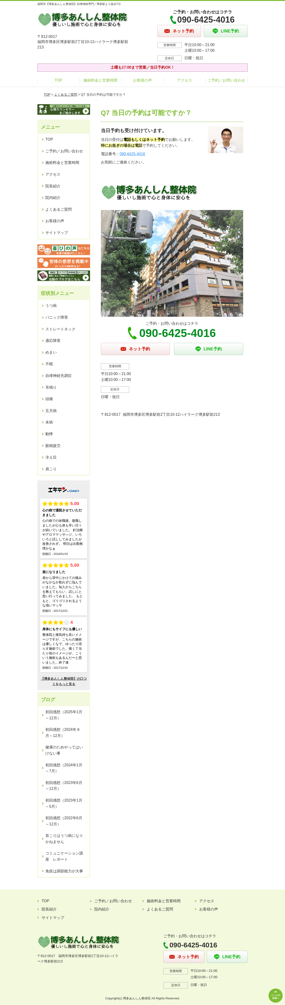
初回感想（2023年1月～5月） (63, 803)
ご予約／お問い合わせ (226, 80)
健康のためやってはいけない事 (64, 750)
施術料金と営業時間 (100, 80)
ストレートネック (60, 329)
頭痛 (49, 399)
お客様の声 (142, 80)
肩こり (51, 469)
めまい (51, 352)
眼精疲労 (52, 446)
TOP (58, 80)
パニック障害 (56, 317)
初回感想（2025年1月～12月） (63, 715)
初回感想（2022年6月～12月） (63, 821)
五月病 (51, 411)
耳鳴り (51, 387)
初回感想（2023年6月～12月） (63, 786)
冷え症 (51, 457)
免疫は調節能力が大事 (64, 871)
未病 (49, 422)
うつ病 (51, 306)
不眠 (49, 364)
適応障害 (52, 341)
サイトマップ (56, 233)
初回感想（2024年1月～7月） (63, 768)
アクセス (184, 80)
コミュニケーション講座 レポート (64, 856)
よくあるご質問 (65, 94)
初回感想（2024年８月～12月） (62, 733)
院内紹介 (52, 198)
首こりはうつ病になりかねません (64, 839)
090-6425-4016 (132, 154)
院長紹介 (52, 186)
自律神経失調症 (58, 376)
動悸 (49, 434)
